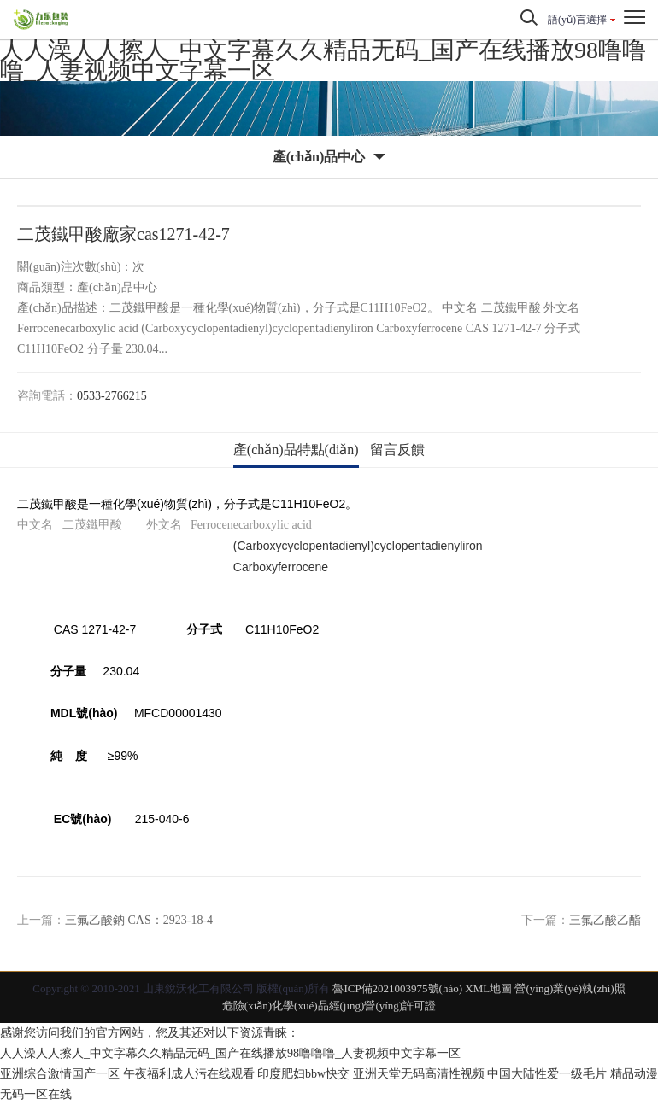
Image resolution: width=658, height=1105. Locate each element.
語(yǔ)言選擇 (577, 20)
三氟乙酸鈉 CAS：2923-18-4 (139, 920)
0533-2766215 (112, 395)
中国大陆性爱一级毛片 (547, 1073)
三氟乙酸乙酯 (605, 920)
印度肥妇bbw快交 (303, 1073)
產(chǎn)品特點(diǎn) (296, 449)
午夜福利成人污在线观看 (189, 1073)
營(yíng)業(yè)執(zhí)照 (569, 988)
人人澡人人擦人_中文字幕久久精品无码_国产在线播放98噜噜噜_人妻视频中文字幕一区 (323, 60)
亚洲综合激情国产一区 (60, 1073)
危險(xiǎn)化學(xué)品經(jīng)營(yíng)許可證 (329, 1005)
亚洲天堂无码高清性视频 (419, 1073)
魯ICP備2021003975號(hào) (397, 988)
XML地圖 (488, 988)
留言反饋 (397, 449)
